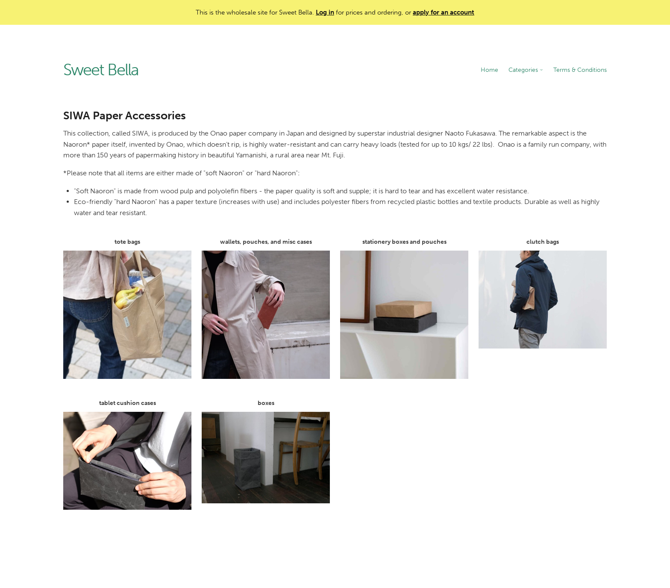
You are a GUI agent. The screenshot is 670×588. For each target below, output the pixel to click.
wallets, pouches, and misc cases (266, 308)
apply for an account (443, 12)
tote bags (127, 308)
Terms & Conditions (580, 70)
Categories (525, 70)
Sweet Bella (100, 70)
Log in (325, 12)
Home (489, 70)
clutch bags (543, 293)
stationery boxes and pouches (404, 308)
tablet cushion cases (127, 454)
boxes (266, 451)
